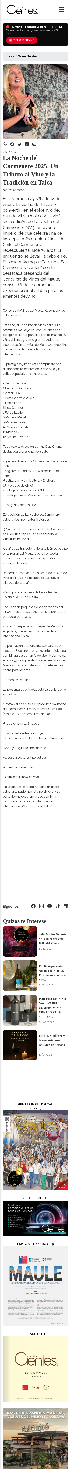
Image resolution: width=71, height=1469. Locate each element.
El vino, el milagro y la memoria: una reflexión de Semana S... (52, 1042)
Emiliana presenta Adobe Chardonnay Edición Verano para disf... (52, 973)
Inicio (10, 56)
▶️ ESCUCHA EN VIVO (21, 40)
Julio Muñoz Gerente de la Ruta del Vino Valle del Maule (52, 939)
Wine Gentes (27, 56)
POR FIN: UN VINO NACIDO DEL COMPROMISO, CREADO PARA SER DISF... (52, 1008)
